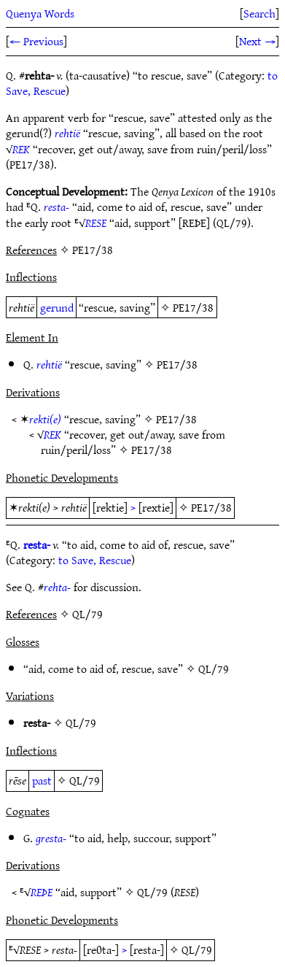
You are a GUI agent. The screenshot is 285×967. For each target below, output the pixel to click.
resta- (56, 206)
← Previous (36, 41)
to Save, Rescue (94, 560)
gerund (57, 307)
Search (259, 13)
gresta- (51, 838)
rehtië (67, 133)
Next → (257, 41)
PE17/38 (193, 307)
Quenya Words (40, 13)
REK (21, 149)
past (42, 780)
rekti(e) (45, 419)
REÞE (41, 892)
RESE (95, 222)
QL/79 (213, 668)
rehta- (57, 587)
